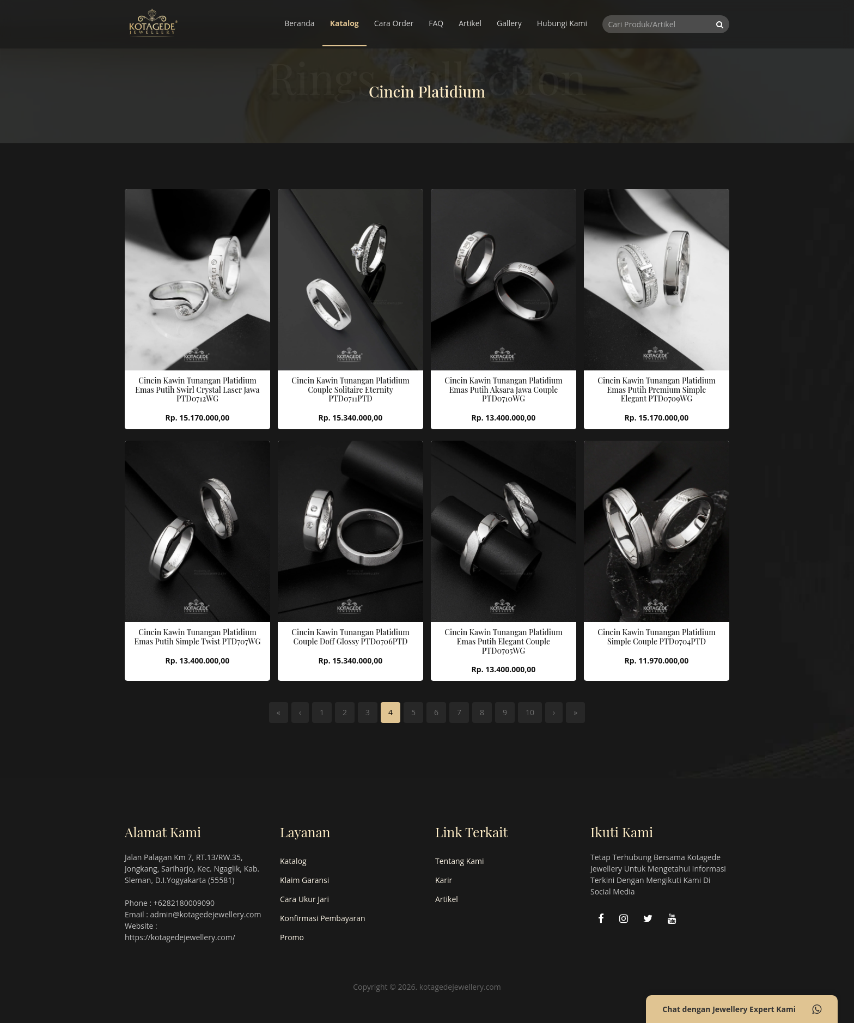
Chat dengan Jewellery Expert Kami (741, 1009)
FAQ (436, 23)
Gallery (509, 23)
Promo (292, 937)
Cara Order (394, 23)
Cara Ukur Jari (304, 899)
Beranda (299, 23)
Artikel (470, 23)
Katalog (344, 23)
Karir (443, 880)
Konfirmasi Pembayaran (322, 918)
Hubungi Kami (562, 23)
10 (530, 712)
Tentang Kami (459, 861)
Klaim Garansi (304, 880)
